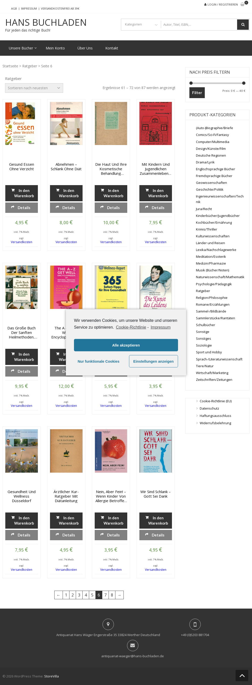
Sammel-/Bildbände (211, 311)
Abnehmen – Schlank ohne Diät (66, 166)
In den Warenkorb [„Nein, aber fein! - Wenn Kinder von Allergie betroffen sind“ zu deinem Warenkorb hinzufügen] (113, 520)
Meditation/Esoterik (211, 256)
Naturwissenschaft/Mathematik (220, 277)
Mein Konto (55, 48)
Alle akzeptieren (126, 345)
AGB (14, 8)
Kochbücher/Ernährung (214, 222)
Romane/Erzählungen (213, 304)
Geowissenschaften (211, 182)
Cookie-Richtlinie (131, 327)
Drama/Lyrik (205, 162)
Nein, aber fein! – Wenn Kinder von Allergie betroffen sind (110, 496)
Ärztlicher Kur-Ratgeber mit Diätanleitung (66, 496)
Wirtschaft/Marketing (212, 372)
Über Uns (85, 48)
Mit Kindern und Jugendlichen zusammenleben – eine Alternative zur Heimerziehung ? (155, 169)
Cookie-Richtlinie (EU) (216, 401)
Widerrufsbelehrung (215, 423)
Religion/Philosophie (212, 297)
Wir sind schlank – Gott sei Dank (155, 493)
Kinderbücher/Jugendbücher (218, 215)
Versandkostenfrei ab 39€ (60, 8)
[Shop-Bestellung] (34, 88)
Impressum (29, 8)
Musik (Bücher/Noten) (212, 270)
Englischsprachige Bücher (215, 169)
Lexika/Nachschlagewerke (216, 249)
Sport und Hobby (209, 352)
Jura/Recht (204, 209)
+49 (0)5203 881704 (195, 635)
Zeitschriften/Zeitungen (214, 379)
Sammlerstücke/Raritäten (215, 318)
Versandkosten (21, 242)
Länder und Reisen (210, 243)
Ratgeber (29, 66)
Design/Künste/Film (211, 148)
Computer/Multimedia (212, 141)
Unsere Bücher (21, 48)
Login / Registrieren (223, 4)
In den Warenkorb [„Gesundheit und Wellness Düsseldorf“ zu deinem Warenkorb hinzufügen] (24, 520)
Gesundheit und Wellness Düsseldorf (22, 496)
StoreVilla (51, 676)
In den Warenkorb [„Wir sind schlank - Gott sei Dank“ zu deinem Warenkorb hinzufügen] (158, 520)
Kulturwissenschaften (213, 236)
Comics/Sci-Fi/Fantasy (212, 134)
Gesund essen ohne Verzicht (21, 166)
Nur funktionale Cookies (98, 361)
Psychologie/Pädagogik (214, 284)
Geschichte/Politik (209, 189)
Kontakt (111, 48)
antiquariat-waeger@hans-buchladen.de (132, 656)
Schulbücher (205, 325)
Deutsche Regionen (211, 155)
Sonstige (202, 331)
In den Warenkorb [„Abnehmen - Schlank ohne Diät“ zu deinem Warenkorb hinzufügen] (69, 193)
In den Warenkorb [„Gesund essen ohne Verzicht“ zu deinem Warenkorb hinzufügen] (24, 193)
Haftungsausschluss (215, 415)
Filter (197, 92)
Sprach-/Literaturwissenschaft (219, 359)
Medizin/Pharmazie (211, 263)
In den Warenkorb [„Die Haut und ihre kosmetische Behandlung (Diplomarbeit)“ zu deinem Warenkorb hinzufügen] (113, 193)
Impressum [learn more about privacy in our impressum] (160, 327)
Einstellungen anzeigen (153, 361)
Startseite (10, 66)
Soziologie (204, 345)
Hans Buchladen (46, 22)
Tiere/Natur (205, 366)
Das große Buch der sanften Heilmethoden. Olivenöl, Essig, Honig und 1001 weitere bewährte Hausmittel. (21, 332)
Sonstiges (203, 338)
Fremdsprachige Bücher (214, 176)
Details (24, 207)
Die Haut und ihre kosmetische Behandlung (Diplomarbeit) (111, 169)
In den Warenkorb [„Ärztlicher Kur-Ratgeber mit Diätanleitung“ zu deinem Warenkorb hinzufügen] (69, 520)
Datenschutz (209, 408)
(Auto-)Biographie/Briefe (214, 128)
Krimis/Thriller (206, 229)
